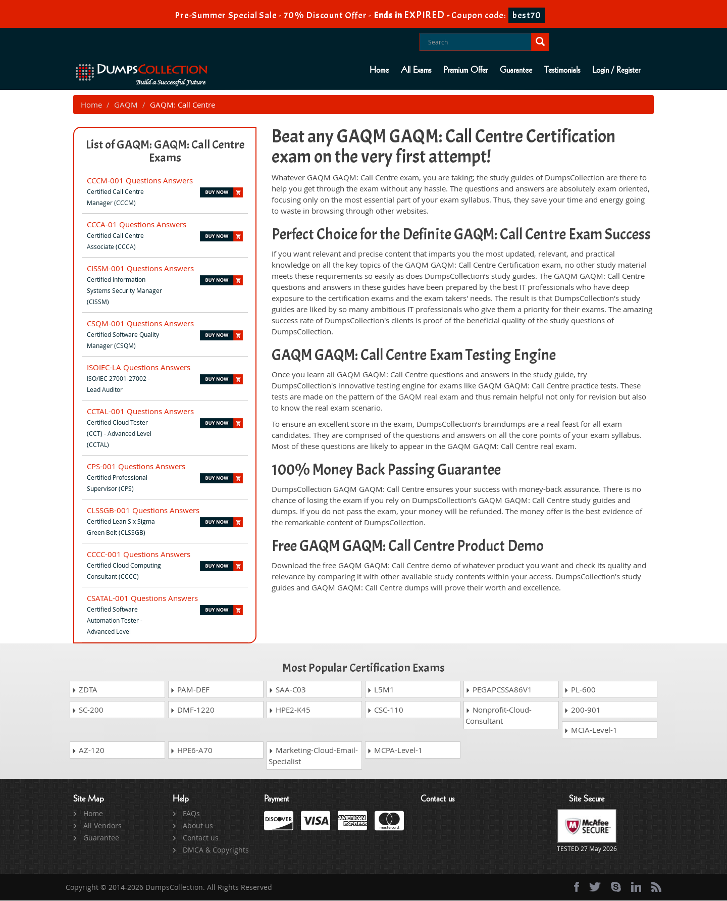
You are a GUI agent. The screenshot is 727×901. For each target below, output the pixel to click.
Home (379, 70)
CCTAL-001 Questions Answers (140, 412)
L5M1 (380, 690)
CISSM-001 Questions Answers (140, 269)
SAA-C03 (287, 690)
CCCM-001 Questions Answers (140, 181)
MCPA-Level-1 (395, 750)
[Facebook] (576, 887)
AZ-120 (88, 750)
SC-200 (87, 710)
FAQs (191, 814)
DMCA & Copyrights (216, 850)
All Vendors (102, 826)
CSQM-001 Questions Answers (140, 324)
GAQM (126, 105)
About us (198, 826)
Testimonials (562, 70)
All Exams (416, 70)
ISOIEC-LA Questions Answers (138, 368)
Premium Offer (465, 70)
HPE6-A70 (191, 750)
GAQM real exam (428, 397)
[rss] (656, 887)
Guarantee (516, 70)
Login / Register (616, 70)
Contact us (201, 838)
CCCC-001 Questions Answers (138, 554)
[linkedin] (636, 887)
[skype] (616, 887)
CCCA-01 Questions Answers (136, 225)
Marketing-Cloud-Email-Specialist (313, 756)
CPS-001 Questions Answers (136, 467)
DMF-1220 (192, 710)
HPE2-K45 (289, 710)
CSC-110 (385, 710)
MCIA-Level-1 (590, 730)
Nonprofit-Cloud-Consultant (498, 715)
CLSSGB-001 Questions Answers (143, 511)
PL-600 (580, 690)
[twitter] (595, 887)
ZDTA (84, 690)
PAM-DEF (190, 690)
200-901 (582, 710)
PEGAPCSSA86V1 (498, 690)
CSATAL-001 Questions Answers (142, 598)
